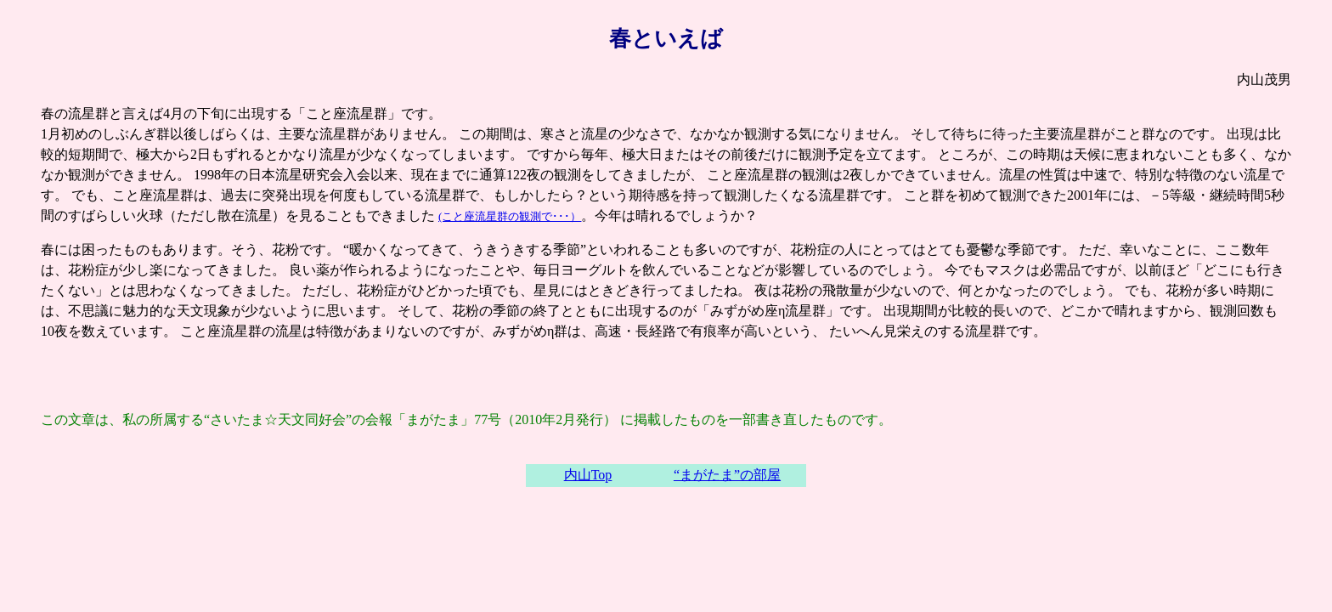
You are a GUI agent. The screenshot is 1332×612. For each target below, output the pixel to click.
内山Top (588, 475)
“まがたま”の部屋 (727, 475)
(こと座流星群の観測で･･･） (509, 216)
